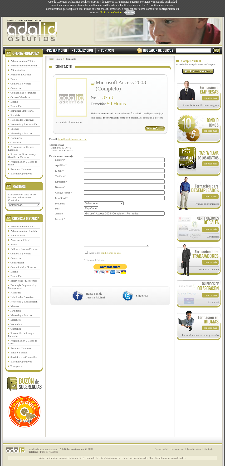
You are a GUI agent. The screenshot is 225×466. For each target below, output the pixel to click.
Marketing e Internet (21, 133)
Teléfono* (60, 176)
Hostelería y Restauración (24, 124)
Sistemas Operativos (21, 173)
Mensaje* (60, 219)
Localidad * (61, 198)
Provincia (60, 203)
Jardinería (15, 310)
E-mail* (59, 170)
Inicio (59, 58)
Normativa (16, 137)
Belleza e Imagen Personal (24, 249)
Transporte (16, 366)
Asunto (59, 213)
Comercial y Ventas (20, 83)
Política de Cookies (111, 12)
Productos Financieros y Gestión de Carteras (22, 156)
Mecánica (15, 319)
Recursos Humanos (20, 169)
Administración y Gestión (24, 65)
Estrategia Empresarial (22, 110)
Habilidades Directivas (22, 119)
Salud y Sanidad (19, 352)
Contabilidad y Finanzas (23, 92)
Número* (60, 187)
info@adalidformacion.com (72, 139)
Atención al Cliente (20, 74)
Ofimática (15, 142)
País (57, 208)
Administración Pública (22, 60)
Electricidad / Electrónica (23, 280)
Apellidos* (61, 165)
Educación (15, 106)
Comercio (15, 88)
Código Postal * (63, 192)
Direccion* (61, 181)
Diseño (14, 101)
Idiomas (14, 128)
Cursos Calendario (20, 97)
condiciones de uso (111, 259)
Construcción (17, 262)
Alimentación (17, 70)
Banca (13, 79)
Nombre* (60, 159)
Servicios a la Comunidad (23, 357)
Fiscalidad (15, 115)
